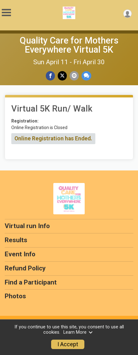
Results (16, 240)
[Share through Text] (86, 75)
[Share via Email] (74, 75)
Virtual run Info (27, 226)
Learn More (78, 332)
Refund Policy (25, 268)
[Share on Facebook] (50, 75)
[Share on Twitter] (62, 75)
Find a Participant (31, 282)
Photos (15, 296)
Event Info (20, 254)
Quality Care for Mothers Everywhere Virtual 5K (69, 45)
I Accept (67, 344)
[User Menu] (127, 13)
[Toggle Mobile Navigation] (6, 12)
